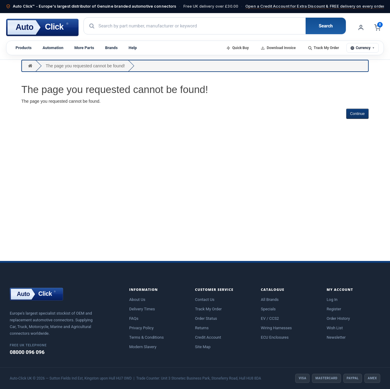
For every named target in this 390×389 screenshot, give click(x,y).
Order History (338, 318)
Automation (53, 47)
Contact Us (204, 299)
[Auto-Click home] (42, 27)
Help (133, 47)
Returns (202, 328)
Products (24, 47)
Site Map (203, 346)
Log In (332, 299)
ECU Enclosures (275, 337)
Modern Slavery (142, 346)
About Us (137, 299)
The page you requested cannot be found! (85, 65)
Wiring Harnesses (276, 328)
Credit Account (208, 337)
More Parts (84, 47)
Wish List (335, 328)
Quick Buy (237, 48)
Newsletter (336, 337)
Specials (268, 309)
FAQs (133, 318)
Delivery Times (142, 309)
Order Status (206, 318)
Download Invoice (278, 48)
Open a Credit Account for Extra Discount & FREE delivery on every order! (315, 6)
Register (334, 309)
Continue (357, 114)
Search (326, 26)
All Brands (270, 299)
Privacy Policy (141, 328)
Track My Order (323, 48)
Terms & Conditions (146, 337)
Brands (111, 47)
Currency (362, 48)
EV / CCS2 (270, 318)
